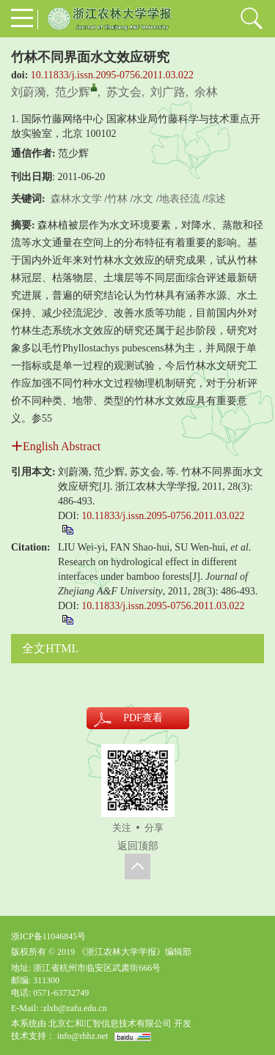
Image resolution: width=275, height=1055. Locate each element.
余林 (206, 92)
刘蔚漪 (28, 92)
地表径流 (179, 198)
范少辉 (72, 92)
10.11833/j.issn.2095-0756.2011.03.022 (112, 75)
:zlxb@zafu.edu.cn (73, 1008)
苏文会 (124, 92)
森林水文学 (76, 198)
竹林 (117, 198)
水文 (143, 198)
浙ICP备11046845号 (48, 936)
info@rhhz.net (82, 1036)
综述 (215, 198)
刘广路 (168, 92)
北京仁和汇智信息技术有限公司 (110, 1023)
